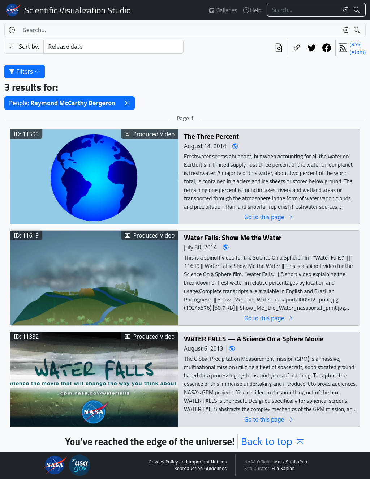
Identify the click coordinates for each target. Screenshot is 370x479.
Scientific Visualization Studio (78, 10)
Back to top (273, 441)
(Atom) (358, 51)
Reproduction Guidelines (200, 468)
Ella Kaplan (283, 468)
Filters (24, 72)
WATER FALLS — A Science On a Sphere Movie (253, 338)
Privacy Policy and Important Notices (188, 462)
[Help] (11, 30)
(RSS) (355, 44)
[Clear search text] (344, 10)
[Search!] (357, 10)
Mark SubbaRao (290, 462)
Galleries (223, 10)
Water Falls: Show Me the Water (232, 237)
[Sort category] (113, 47)
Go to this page (269, 217)
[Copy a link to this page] (297, 48)
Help (252, 10)
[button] (127, 103)
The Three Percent (211, 136)
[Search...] (303, 10)
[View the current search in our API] (279, 48)
